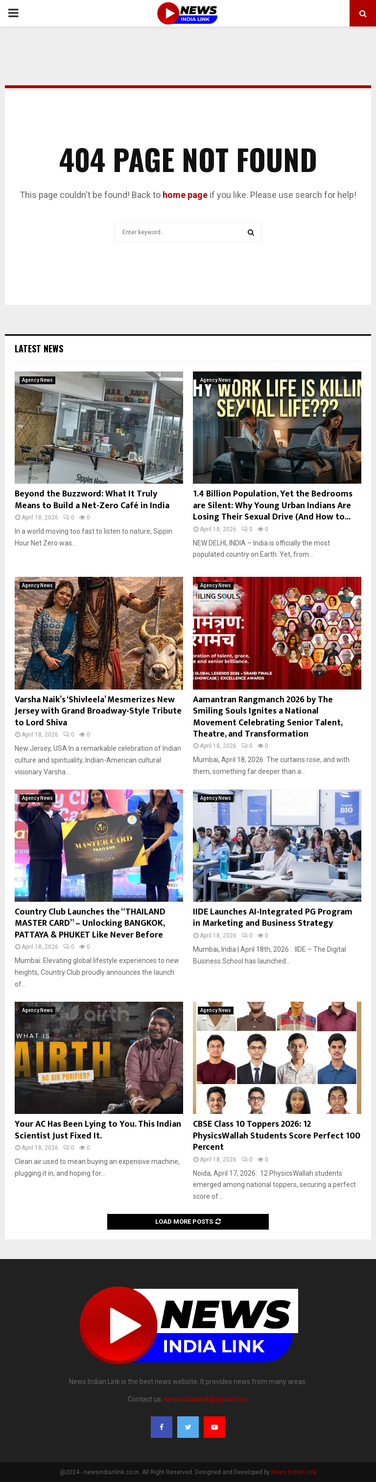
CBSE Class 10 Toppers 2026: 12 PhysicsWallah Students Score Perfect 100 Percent (276, 1136)
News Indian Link (294, 1472)
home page (185, 195)
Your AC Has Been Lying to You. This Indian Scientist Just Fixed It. (98, 1130)
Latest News (39, 348)
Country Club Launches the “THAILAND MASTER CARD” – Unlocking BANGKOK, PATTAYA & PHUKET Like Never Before (90, 923)
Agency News (37, 380)
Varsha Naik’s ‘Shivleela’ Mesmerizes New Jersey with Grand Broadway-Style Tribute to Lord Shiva (98, 711)
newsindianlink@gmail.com (206, 1399)
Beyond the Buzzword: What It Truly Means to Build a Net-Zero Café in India (92, 500)
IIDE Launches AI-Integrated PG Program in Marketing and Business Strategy (272, 918)
